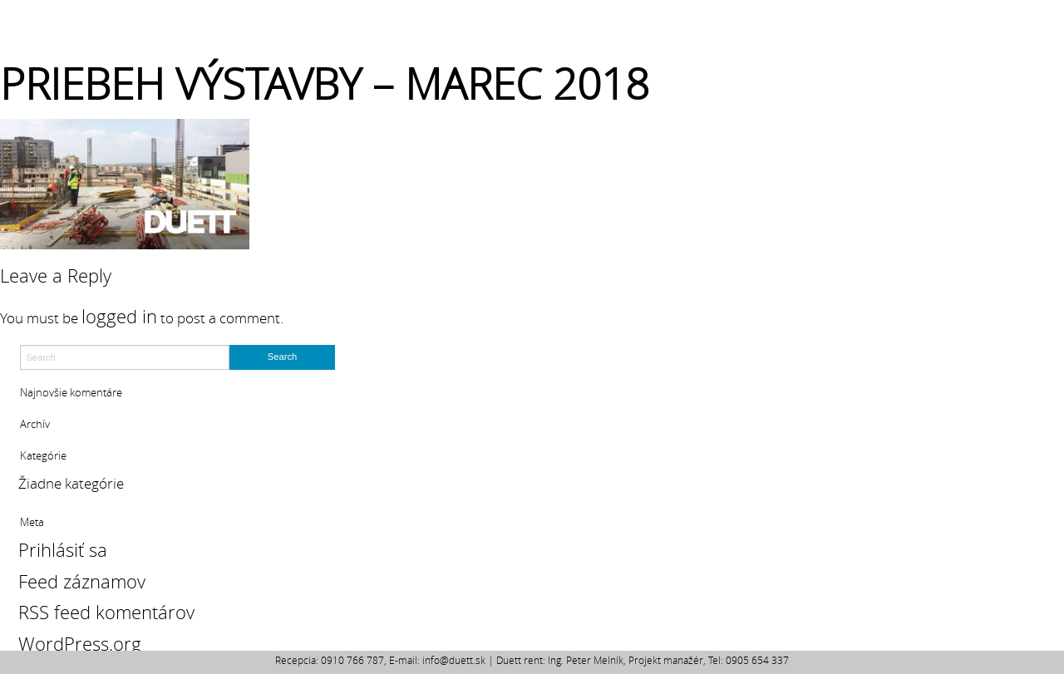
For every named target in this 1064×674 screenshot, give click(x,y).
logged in (119, 316)
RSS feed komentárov (106, 612)
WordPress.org (79, 644)
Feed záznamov (81, 581)
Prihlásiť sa (62, 550)
